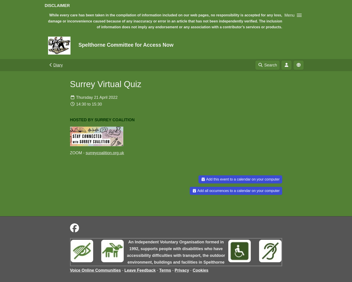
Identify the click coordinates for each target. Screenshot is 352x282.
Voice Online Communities (95, 270)
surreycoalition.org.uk (105, 153)
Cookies (200, 270)
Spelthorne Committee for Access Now (125, 45)
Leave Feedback (140, 270)
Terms (165, 270)
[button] (293, 15)
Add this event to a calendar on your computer (240, 179)
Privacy (182, 270)
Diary (55, 65)
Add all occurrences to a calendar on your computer (236, 191)
